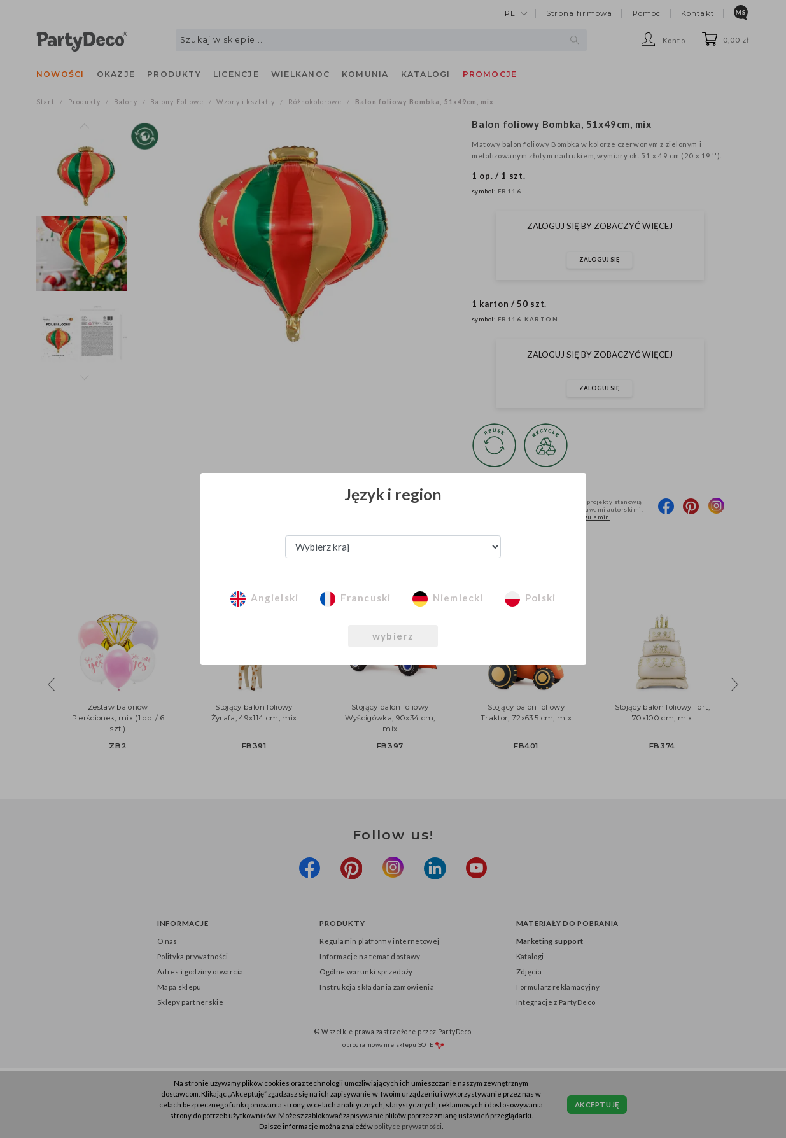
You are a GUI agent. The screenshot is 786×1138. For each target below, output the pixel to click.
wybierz (393, 636)
